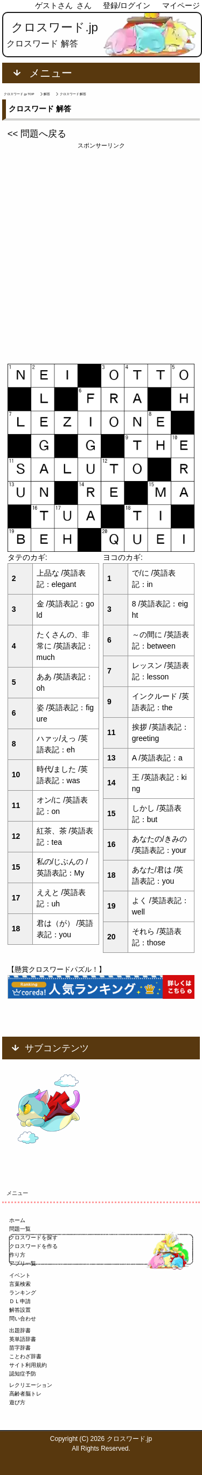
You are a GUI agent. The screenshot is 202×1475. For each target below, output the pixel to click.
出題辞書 (20, 1330)
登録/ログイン (126, 5)
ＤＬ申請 (20, 1301)
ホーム (17, 1220)
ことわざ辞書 (25, 1356)
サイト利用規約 (28, 1365)
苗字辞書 (20, 1348)
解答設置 (20, 1310)
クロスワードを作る (33, 1246)
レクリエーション (30, 1385)
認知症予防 (22, 1374)
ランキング (22, 1293)
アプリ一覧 (22, 1263)
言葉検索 (20, 1284)
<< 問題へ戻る (37, 134)
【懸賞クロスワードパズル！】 (57, 969)
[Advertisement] (101, 251)
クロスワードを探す (33, 1237)
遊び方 (17, 1402)
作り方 (17, 1255)
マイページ (181, 5)
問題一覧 (20, 1229)
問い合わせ (22, 1319)
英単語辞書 (22, 1339)
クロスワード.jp (54, 27)
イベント (20, 1275)
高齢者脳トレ (25, 1394)
